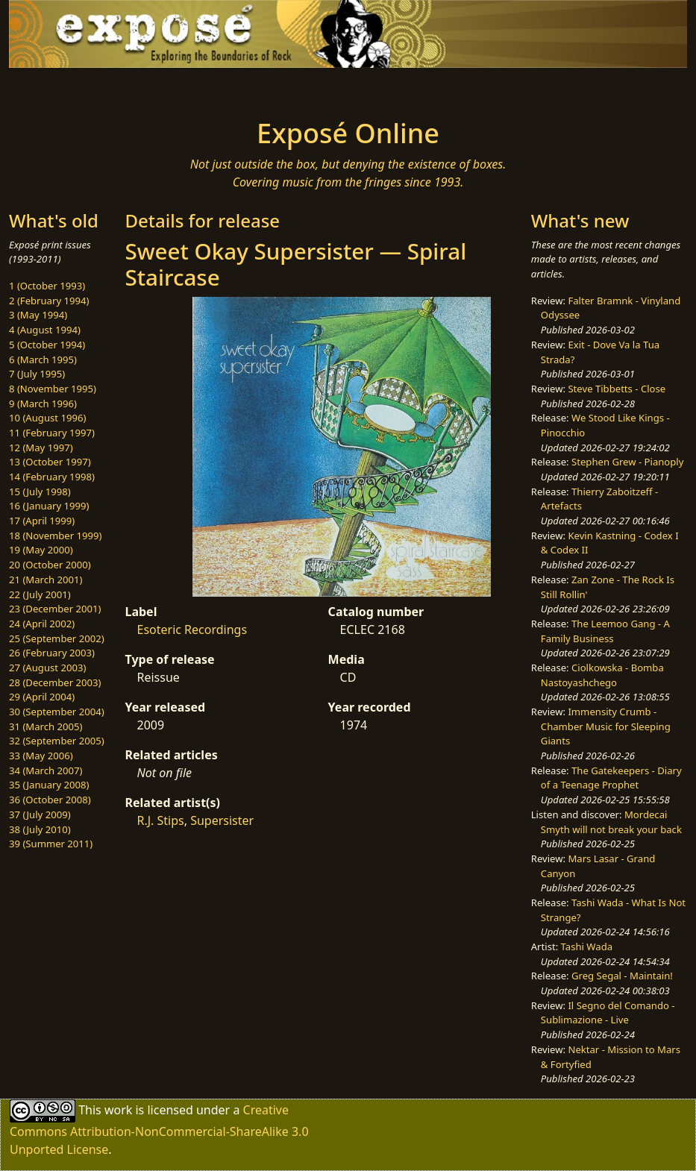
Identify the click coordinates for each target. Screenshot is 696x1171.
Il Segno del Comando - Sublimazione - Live (608, 1013)
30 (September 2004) (56, 711)
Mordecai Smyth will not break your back (611, 822)
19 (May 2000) (41, 549)
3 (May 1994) (38, 314)
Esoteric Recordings (192, 629)
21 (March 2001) (45, 579)
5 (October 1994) (47, 344)
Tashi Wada (586, 946)
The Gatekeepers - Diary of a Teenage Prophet (611, 778)
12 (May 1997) (41, 447)
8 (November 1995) (52, 388)
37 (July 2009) (40, 814)
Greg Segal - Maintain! (622, 975)
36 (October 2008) (50, 799)
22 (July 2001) (40, 594)
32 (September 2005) (56, 740)
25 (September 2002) (56, 638)
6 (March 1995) (43, 359)
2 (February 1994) (49, 300)
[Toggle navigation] (118, 89)
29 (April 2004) (42, 696)
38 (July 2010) (40, 829)
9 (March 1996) (43, 403)
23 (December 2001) (55, 608)
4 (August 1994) (45, 329)
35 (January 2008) (49, 784)
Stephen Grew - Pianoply (627, 461)
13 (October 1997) (50, 461)
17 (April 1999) (42, 520)
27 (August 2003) (47, 667)
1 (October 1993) (47, 285)
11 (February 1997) (52, 432)
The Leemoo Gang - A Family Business (605, 631)
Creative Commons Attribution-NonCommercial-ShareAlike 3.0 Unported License (159, 1130)
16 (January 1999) (49, 505)
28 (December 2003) (55, 682)
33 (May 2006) (41, 755)
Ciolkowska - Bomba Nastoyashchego (602, 675)
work (118, 1110)
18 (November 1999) (55, 535)
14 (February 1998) (52, 476)
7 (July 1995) (37, 373)
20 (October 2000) (50, 564)
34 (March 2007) (45, 770)
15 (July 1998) (40, 491)
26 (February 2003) (52, 652)
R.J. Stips (160, 820)
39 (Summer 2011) (51, 843)
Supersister (222, 820)
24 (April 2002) (42, 623)
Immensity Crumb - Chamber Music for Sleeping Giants (606, 726)
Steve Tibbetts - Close (616, 388)
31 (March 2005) (45, 726)
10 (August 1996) (47, 417)
